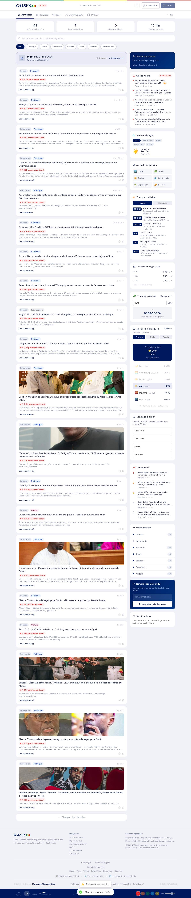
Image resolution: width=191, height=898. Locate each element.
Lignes (142, 203)
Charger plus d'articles (71, 817)
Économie (57, 46)
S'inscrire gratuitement (152, 604)
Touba (149, 144)
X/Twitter (138, 884)
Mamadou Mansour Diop (43, 884)
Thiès (158, 140)
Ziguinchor (139, 144)
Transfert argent (102, 862)
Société (93, 46)
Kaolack (118, 871)
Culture (70, 46)
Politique (32, 46)
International (109, 46)
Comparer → (166, 296)
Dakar (136, 140)
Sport (44, 46)
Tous (20, 46)
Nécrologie (86, 862)
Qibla (152, 337)
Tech (82, 46)
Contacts (162, 203)
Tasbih (166, 337)
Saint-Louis (148, 140)
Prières (139, 337)
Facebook (125, 884)
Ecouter (101, 58)
